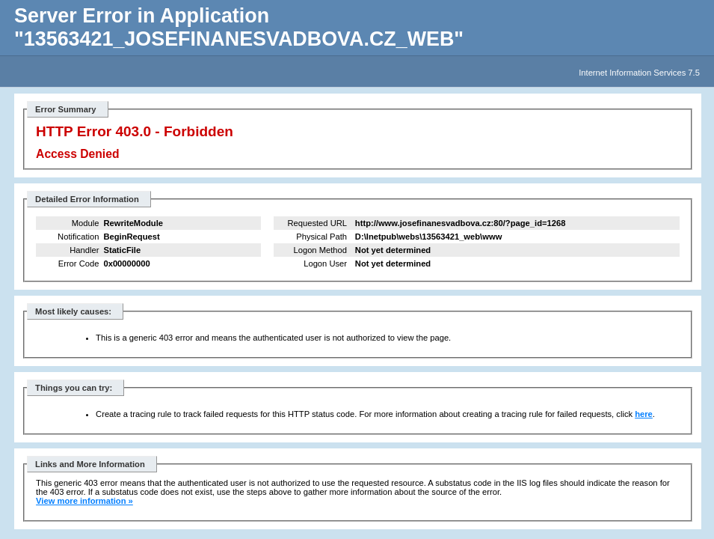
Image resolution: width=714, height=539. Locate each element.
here (644, 413)
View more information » (84, 500)
